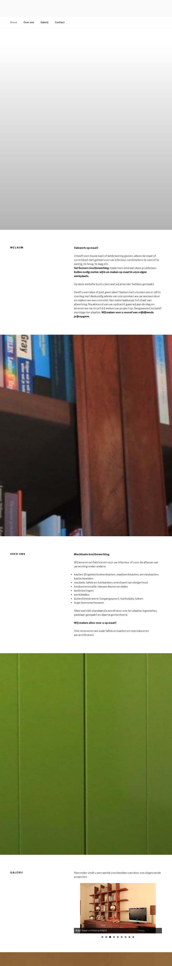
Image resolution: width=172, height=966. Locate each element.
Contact (60, 22)
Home (13, 22)
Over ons (29, 22)
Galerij (44, 22)
